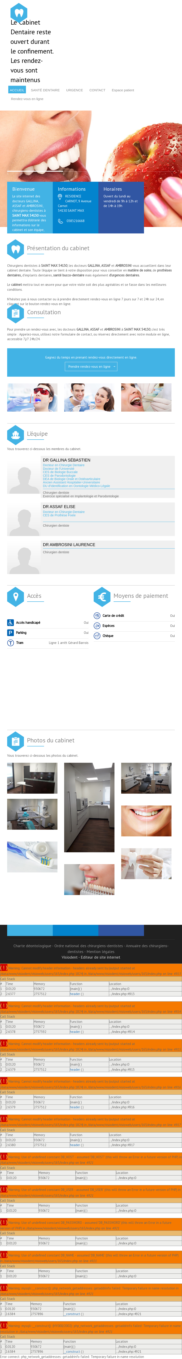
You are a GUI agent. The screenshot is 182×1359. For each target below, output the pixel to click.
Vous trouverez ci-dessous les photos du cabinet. (42, 755)
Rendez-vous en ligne (27, 99)
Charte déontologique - (33, 945)
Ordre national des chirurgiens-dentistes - (90, 945)
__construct (71, 1314)
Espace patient (123, 90)
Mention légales (100, 951)
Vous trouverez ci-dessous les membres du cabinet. (44, 449)
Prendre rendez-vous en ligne (89, 366)
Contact (97, 90)
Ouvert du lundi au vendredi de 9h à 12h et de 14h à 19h (121, 203)
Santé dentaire (45, 90)
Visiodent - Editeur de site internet (91, 957)
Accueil (17, 90)
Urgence (74, 90)
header (75, 994)
